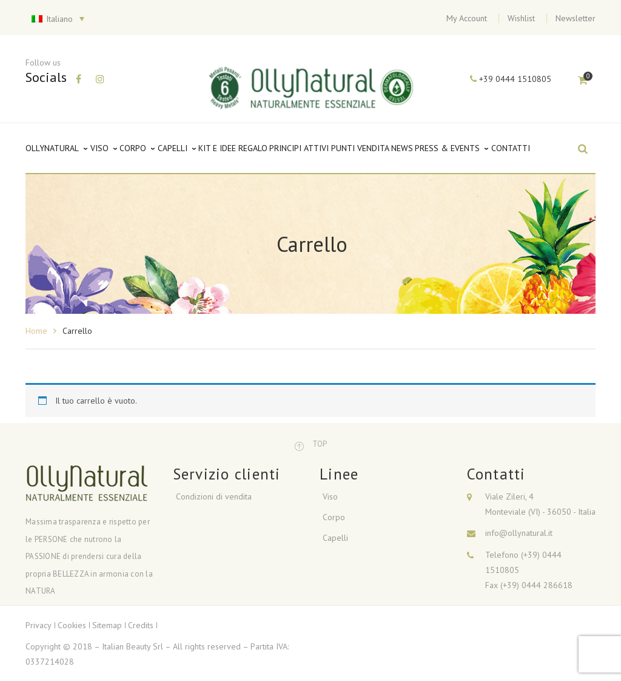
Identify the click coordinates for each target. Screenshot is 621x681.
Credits (140, 625)
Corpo (334, 517)
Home (36, 330)
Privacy (38, 625)
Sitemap (107, 625)
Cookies (72, 625)
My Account (466, 18)
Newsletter (576, 18)
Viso (330, 496)
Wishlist (521, 18)
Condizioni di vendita (214, 496)
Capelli (335, 537)
